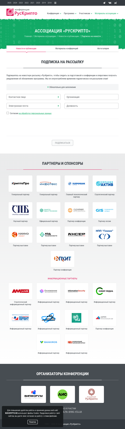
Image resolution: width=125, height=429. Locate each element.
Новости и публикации (26, 48)
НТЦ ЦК (78, 411)
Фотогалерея (103, 48)
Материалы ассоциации (105, 13)
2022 (26, 3)
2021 (32, 3)
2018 (49, 3)
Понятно (32, 422)
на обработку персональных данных (35, 113)
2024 (15, 3)
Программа (69, 13)
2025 (9, 3)
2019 (44, 3)
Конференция (53, 13)
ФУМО (71, 411)
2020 (38, 3)
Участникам (84, 13)
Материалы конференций (66, 48)
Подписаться (62, 142)
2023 (21, 3)
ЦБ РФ (65, 411)
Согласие (30, 113)
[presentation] (62, 127)
